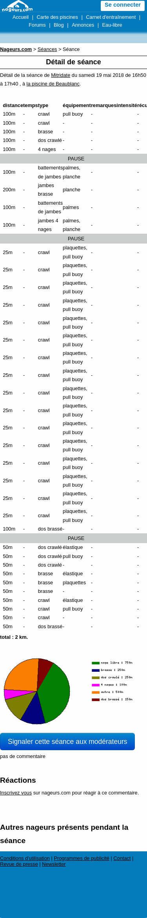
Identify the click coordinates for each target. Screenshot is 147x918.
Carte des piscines (57, 17)
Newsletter (53, 864)
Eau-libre (112, 25)
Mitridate (60, 75)
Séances (47, 49)
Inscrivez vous (16, 793)
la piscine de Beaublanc (53, 84)
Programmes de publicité (81, 858)
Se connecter (123, 5)
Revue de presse (19, 864)
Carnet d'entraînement (111, 17)
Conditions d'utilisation (25, 858)
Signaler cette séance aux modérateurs (67, 741)
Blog (59, 25)
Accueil (21, 17)
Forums (37, 25)
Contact (122, 858)
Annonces (83, 25)
